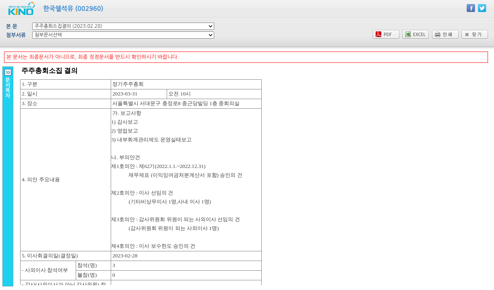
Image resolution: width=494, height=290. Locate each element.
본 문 (11, 26)
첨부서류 (16, 35)
